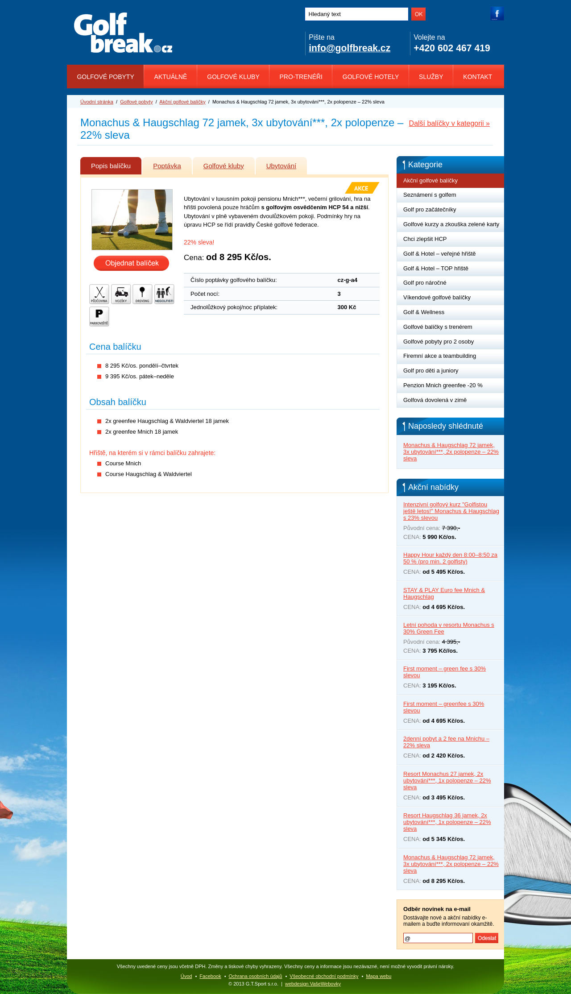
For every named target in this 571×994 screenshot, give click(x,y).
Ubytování (286, 163)
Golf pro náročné (425, 282)
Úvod (186, 976)
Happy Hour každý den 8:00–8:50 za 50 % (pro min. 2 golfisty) (450, 558)
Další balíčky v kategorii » (449, 123)
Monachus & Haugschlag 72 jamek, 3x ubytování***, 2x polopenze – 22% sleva (451, 452)
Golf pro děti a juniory (431, 370)
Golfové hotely (371, 76)
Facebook (210, 976)
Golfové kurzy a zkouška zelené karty (451, 224)
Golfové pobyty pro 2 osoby (438, 341)
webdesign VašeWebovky (313, 983)
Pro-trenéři (301, 76)
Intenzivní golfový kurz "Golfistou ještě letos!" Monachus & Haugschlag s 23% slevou (451, 511)
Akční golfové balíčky (182, 101)
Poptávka (172, 163)
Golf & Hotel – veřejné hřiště (439, 253)
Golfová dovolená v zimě (435, 400)
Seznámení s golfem (429, 194)
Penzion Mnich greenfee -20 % (443, 385)
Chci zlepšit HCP (425, 239)
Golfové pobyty (105, 76)
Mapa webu (378, 976)
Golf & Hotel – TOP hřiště (435, 268)
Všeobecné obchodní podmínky (324, 976)
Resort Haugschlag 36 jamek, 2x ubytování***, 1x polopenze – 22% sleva (447, 822)
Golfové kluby (233, 76)
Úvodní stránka (96, 101)
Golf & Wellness (423, 312)
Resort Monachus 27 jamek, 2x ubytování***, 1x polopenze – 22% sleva (447, 780)
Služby (431, 76)
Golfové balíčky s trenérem (437, 326)
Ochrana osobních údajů (255, 976)
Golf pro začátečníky (429, 209)
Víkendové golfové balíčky (437, 297)
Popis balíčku (116, 163)
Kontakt (477, 76)
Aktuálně (170, 76)
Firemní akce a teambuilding (439, 355)
